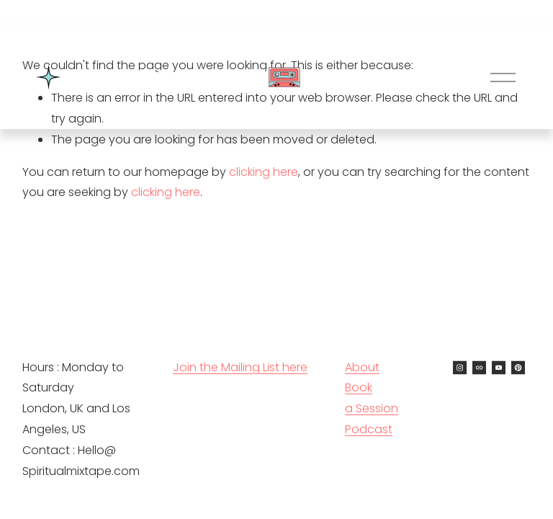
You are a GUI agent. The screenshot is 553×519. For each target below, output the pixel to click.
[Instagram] (460, 368)
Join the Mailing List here (240, 367)
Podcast (368, 429)
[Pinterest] (518, 368)
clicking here (263, 172)
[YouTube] (498, 368)
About (362, 367)
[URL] (479, 368)
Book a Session (371, 398)
